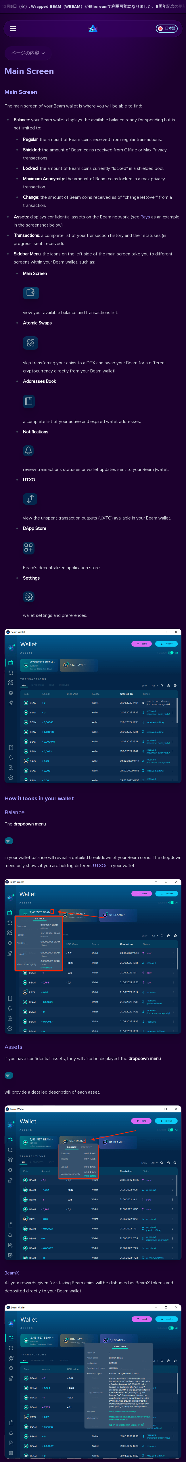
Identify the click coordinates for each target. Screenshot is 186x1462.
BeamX (12, 1273)
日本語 (166, 28)
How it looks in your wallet (39, 798)
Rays (145, 217)
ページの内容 (28, 53)
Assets (13, 1047)
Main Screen (21, 92)
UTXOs (100, 866)
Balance (15, 812)
